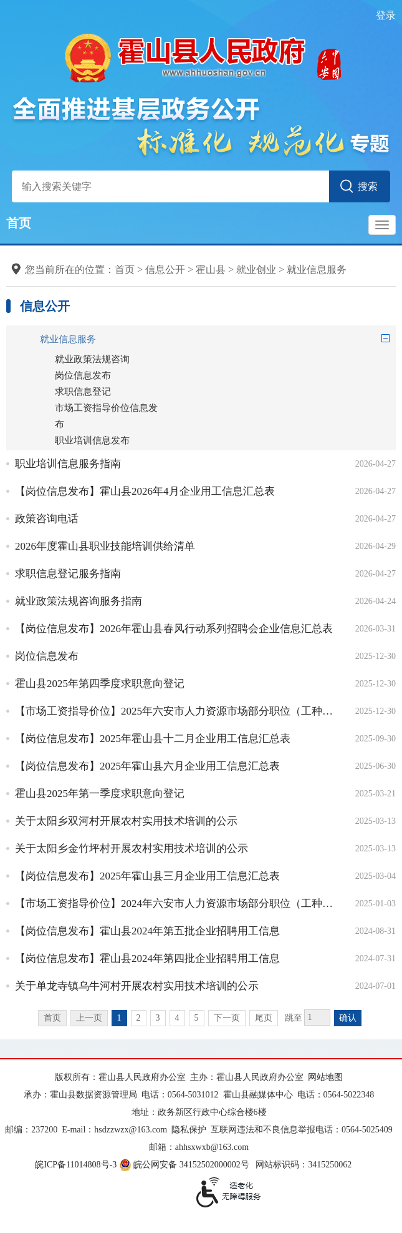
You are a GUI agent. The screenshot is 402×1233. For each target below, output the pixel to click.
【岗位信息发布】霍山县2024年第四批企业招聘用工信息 (147, 958)
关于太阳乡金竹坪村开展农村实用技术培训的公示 (131, 848)
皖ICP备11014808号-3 (76, 1164)
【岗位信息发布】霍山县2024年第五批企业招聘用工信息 (147, 931)
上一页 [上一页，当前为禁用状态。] (89, 1018)
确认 (348, 1018)
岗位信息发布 (47, 656)
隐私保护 (188, 1129)
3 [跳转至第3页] (158, 1018)
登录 (386, 15)
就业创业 (256, 269)
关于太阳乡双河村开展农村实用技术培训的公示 (126, 821)
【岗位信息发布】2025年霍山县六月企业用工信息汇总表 (147, 766)
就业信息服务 (317, 269)
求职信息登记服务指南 (68, 574)
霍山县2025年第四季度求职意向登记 (99, 684)
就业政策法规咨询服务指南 (78, 601)
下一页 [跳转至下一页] (227, 1018)
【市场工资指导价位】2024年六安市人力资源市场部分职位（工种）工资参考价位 (176, 903)
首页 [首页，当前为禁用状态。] (52, 1018)
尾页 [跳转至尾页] (263, 1018)
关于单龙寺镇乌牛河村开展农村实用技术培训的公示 (137, 986)
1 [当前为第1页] (119, 1018)
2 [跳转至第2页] (138, 1018)
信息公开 (165, 269)
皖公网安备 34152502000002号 (185, 1164)
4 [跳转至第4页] (177, 1018)
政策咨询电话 (47, 519)
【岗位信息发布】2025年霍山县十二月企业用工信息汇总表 (152, 739)
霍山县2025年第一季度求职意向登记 (99, 794)
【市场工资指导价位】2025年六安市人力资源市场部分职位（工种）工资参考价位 (176, 711)
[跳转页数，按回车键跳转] (317, 1017)
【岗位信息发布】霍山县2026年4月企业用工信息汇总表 (145, 491)
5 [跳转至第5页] (196, 1018)
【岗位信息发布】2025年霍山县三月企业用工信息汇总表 (147, 876)
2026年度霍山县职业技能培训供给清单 (105, 546)
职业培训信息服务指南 (68, 464)
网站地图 (325, 1077)
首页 (18, 223)
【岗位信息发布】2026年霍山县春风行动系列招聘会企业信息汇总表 (174, 629)
